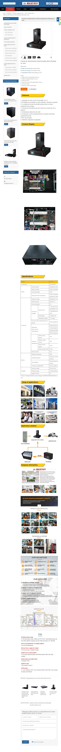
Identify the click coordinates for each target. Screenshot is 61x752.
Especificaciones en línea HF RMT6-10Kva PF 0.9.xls (38, 678)
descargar (32, 89)
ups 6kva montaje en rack (35, 705)
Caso (25, 9)
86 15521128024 (7, 178)
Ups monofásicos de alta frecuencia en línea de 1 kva (10, 100)
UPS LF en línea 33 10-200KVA (11, 72)
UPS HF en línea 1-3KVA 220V (11, 48)
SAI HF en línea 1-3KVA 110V (10, 50)
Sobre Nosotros (54, 9)
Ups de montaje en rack (18, 13)
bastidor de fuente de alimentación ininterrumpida (40, 702)
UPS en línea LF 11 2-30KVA (10, 67)
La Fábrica (32, 9)
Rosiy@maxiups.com (8, 183)
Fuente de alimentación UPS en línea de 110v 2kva (10, 141)
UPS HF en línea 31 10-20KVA (11, 58)
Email (24, 89)
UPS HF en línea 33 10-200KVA (11, 60)
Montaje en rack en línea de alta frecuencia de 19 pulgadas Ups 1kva (10, 163)
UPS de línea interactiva (9, 41)
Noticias (18, 9)
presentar (25, 742)
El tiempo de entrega (26, 70)
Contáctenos (43, 9)
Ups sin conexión (8, 27)
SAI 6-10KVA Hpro (8, 55)
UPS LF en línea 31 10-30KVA (10, 69)
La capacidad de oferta (26, 72)
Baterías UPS (7, 75)
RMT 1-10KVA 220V (29, 13)
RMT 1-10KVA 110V (9, 34)
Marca (22, 66)
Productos (10, 9)
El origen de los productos (27, 68)
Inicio (3, 9)
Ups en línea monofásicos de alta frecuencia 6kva (10, 121)
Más (6, 103)
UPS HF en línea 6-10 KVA (10, 53)
